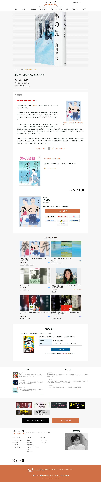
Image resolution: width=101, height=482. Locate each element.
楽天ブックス (62, 216)
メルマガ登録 (66, 421)
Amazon (50, 216)
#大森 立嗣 (28, 318)
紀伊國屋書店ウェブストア (50, 220)
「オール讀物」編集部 (21, 80)
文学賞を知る (43, 9)
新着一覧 (29, 437)
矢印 (41, 394)
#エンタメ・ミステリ (25, 87)
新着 (16, 9)
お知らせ (15, 444)
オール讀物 (44, 440)
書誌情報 (84, 9)
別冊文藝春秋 (44, 442)
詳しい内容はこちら (50, 168)
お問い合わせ (16, 447)
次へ (56, 148)
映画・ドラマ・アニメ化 (56, 9)
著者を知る (23, 9)
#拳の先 (27, 264)
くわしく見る (61, 211)
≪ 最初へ (39, 148)
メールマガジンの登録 (65, 353)
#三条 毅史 (59, 318)
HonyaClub (74, 220)
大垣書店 (62, 224)
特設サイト (75, 9)
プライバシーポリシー (19, 440)
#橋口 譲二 (22, 289)
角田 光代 (19, 95)
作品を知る (33, 9)
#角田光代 (22, 264)
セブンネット (74, 216)
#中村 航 (31, 264)
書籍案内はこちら (35, 420)
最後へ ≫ (62, 148)
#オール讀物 (20, 85)
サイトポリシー (17, 437)
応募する (57, 349)
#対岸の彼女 (59, 263)
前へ (44, 148)
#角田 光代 (54, 263)
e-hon (62, 220)
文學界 (43, 437)
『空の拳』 (34, 105)
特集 (67, 9)
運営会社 (15, 442)
